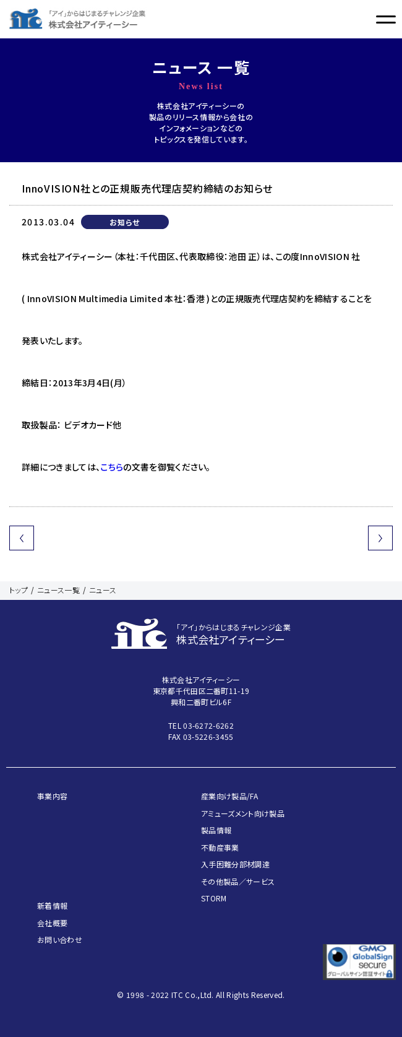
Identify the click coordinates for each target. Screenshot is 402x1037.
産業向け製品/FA (229, 796)
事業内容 (52, 796)
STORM (214, 898)
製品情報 (216, 830)
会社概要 (52, 923)
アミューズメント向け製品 (242, 813)
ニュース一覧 (58, 589)
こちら (111, 467)
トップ (18, 589)
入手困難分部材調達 (235, 864)
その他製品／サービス (238, 881)
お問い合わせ (59, 939)
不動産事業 (220, 847)
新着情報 (52, 905)
